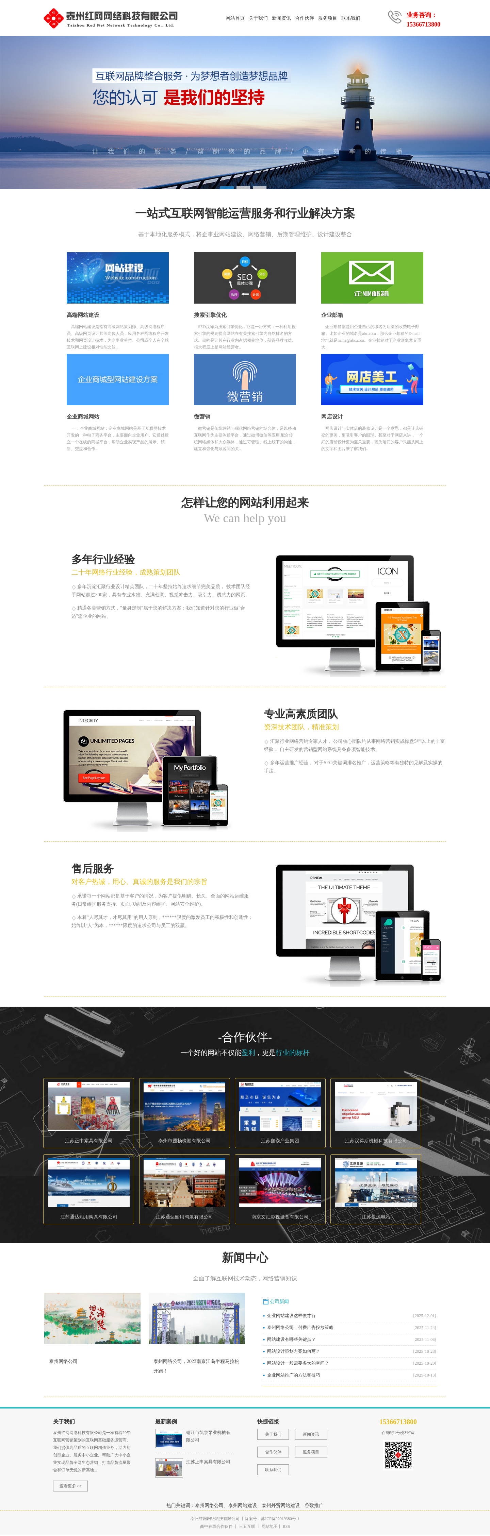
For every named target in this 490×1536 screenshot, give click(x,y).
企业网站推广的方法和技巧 (293, 1376)
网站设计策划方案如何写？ (293, 1352)
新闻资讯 (281, 18)
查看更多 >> (71, 1487)
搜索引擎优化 (210, 316)
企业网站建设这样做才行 (291, 1317)
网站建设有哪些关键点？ (291, 1340)
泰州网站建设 (242, 1506)
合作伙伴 (304, 18)
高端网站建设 (83, 316)
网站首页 (235, 18)
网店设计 (332, 418)
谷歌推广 (314, 1506)
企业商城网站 (83, 418)
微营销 (202, 418)
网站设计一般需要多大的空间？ (298, 1364)
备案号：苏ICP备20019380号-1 (272, 1520)
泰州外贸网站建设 (281, 1506)
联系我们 (350, 18)
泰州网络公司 (63, 1362)
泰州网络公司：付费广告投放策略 (300, 1329)
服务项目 (327, 18)
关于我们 (258, 18)
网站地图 (269, 1527)
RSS (286, 1527)
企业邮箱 (332, 316)
